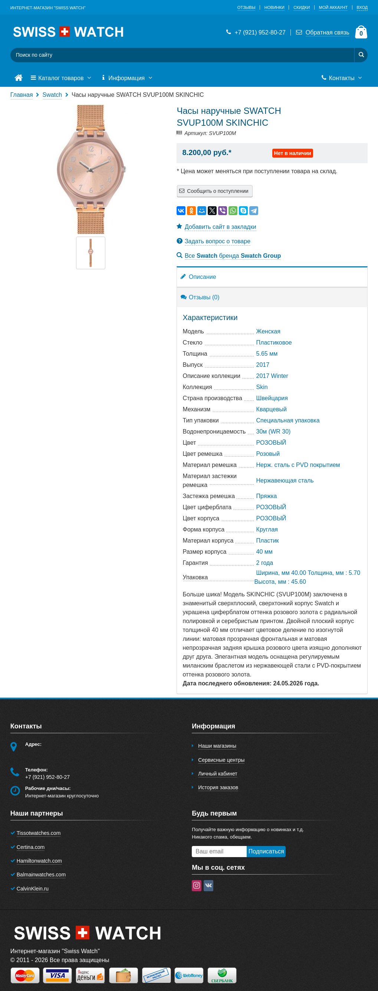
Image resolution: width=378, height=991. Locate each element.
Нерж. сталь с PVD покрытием (298, 465)
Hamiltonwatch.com (39, 861)
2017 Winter (272, 376)
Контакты (342, 78)
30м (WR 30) (273, 431)
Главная (21, 95)
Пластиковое (274, 342)
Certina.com (31, 847)
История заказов (218, 787)
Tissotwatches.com (39, 833)
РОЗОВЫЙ (271, 442)
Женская (268, 331)
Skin (262, 387)
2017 (263, 365)
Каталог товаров (61, 78)
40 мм (264, 552)
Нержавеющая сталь (285, 480)
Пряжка (266, 496)
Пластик (267, 540)
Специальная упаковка (288, 420)
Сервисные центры (221, 760)
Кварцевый (271, 409)
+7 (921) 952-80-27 (255, 32)
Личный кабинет (217, 774)
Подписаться (266, 851)
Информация (127, 78)
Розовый (268, 454)
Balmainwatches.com (41, 875)
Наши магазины (217, 746)
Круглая (267, 529)
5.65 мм (267, 353)
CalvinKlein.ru (33, 889)
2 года (264, 563)
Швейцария (272, 398)
